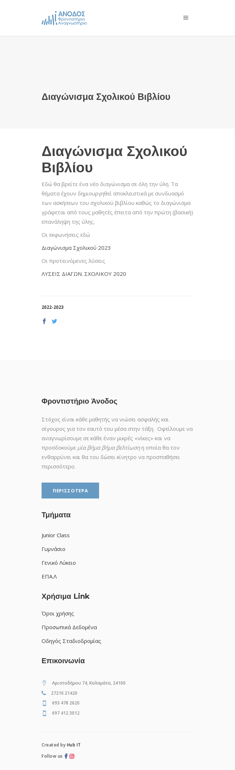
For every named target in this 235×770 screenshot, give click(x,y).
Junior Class (56, 535)
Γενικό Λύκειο (59, 562)
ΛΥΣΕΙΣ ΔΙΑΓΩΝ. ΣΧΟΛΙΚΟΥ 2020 (84, 273)
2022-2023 (53, 307)
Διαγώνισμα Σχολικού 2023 (76, 247)
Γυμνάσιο (53, 548)
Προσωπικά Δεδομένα (69, 627)
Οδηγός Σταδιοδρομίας (71, 640)
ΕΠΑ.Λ (49, 576)
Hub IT (74, 745)
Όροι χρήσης (58, 613)
